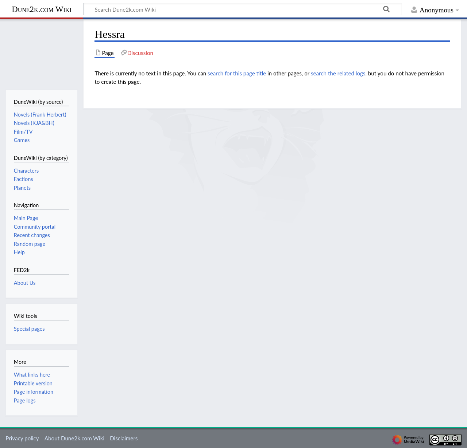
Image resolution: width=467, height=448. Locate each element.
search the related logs (338, 73)
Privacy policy (22, 438)
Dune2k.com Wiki (41, 9)
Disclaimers (124, 438)
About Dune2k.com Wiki (74, 438)
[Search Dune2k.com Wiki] (243, 9)
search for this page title (237, 73)
